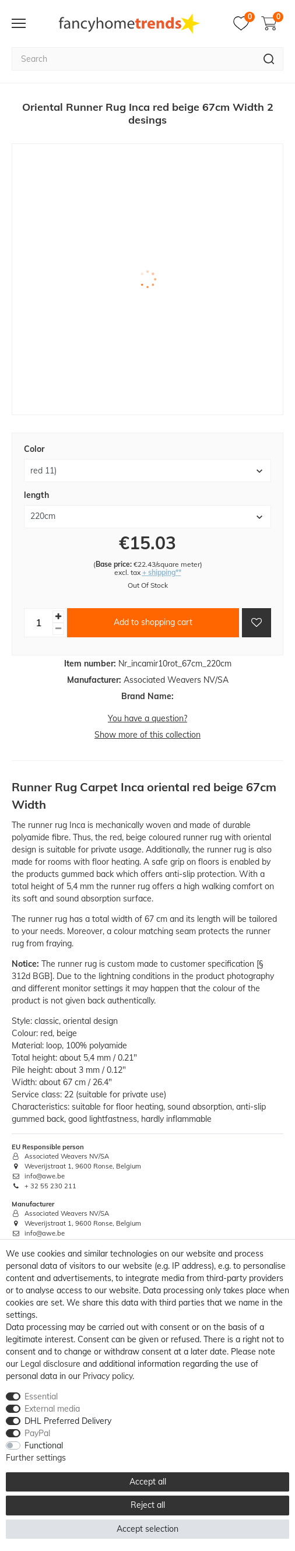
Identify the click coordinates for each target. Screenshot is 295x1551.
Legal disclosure (50, 1364)
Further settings (36, 1457)
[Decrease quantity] (58, 629)
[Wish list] (244, 23)
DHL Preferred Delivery (67, 1421)
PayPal (37, 1433)
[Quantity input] (38, 623)
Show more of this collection (147, 734)
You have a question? (147, 718)
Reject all (148, 1505)
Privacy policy (107, 1376)
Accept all (147, 1481)
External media (52, 1408)
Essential (41, 1396)
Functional (43, 1445)
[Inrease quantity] (58, 616)
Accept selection (147, 1529)
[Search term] (133, 59)
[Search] (269, 59)
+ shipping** (161, 572)
